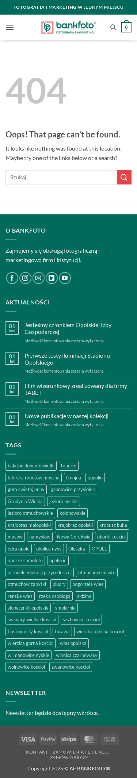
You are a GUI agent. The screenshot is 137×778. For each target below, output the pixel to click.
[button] (9, 27)
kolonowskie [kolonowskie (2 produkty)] (72, 513)
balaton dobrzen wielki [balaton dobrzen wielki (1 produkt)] (31, 465)
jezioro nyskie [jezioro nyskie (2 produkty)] (63, 501)
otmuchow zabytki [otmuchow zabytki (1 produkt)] (27, 584)
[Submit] (124, 177)
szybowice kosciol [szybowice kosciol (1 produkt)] (81, 619)
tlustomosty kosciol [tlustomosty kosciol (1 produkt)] (28, 631)
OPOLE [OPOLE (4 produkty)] (99, 549)
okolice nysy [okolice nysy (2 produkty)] (49, 549)
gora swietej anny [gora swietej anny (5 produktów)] (26, 489)
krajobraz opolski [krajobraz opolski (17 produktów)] (75, 525)
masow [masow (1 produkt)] (15, 537)
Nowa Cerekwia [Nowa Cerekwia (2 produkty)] (74, 537)
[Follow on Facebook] (12, 278)
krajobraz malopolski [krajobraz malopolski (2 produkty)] (29, 525)
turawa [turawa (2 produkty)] (62, 631)
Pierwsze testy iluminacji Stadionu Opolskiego (67, 359)
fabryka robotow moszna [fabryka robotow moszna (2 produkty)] (34, 478)
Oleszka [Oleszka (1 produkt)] (76, 549)
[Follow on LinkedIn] (52, 278)
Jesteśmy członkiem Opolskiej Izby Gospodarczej (67, 328)
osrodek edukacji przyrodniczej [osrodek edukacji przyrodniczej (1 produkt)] (40, 572)
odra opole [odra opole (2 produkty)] (19, 549)
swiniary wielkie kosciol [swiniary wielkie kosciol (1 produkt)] (32, 619)
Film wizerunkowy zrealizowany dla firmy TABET (75, 389)
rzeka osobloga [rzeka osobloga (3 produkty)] (55, 596)
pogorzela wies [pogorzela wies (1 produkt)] (87, 584)
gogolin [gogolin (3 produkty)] (95, 478)
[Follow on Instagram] (25, 278)
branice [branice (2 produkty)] (68, 465)
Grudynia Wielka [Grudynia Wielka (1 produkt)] (25, 501)
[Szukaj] (113, 27)
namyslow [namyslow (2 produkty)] (39, 537)
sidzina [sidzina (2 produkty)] (84, 596)
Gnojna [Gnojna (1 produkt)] (73, 478)
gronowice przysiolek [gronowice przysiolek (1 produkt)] (73, 489)
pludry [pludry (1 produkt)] (59, 584)
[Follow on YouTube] (65, 278)
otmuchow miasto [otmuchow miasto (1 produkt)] (96, 572)
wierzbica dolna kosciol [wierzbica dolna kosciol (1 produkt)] (100, 631)
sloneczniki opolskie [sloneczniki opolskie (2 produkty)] (28, 608)
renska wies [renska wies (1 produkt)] (20, 596)
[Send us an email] (39, 278)
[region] (68, 707)
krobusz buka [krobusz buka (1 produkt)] (113, 525)
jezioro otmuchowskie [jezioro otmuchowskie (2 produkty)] (30, 513)
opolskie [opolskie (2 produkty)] (57, 560)
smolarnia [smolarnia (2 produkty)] (65, 608)
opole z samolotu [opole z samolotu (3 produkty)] (25, 560)
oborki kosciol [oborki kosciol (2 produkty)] (111, 537)
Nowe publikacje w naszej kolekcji (66, 415)
